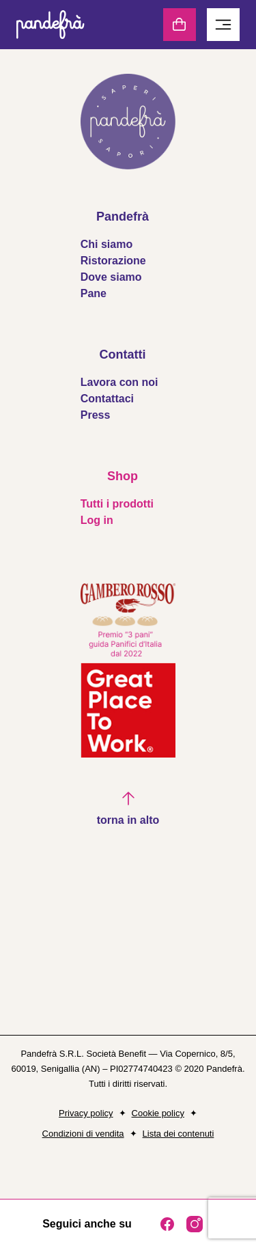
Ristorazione (113, 260)
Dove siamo (111, 277)
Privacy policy (86, 1113)
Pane (93, 293)
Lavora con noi (119, 382)
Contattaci (107, 398)
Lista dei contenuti (178, 1133)
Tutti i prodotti (117, 504)
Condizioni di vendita (83, 1133)
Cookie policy (158, 1113)
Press (96, 415)
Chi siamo (106, 244)
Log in (97, 520)
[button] (128, 809)
